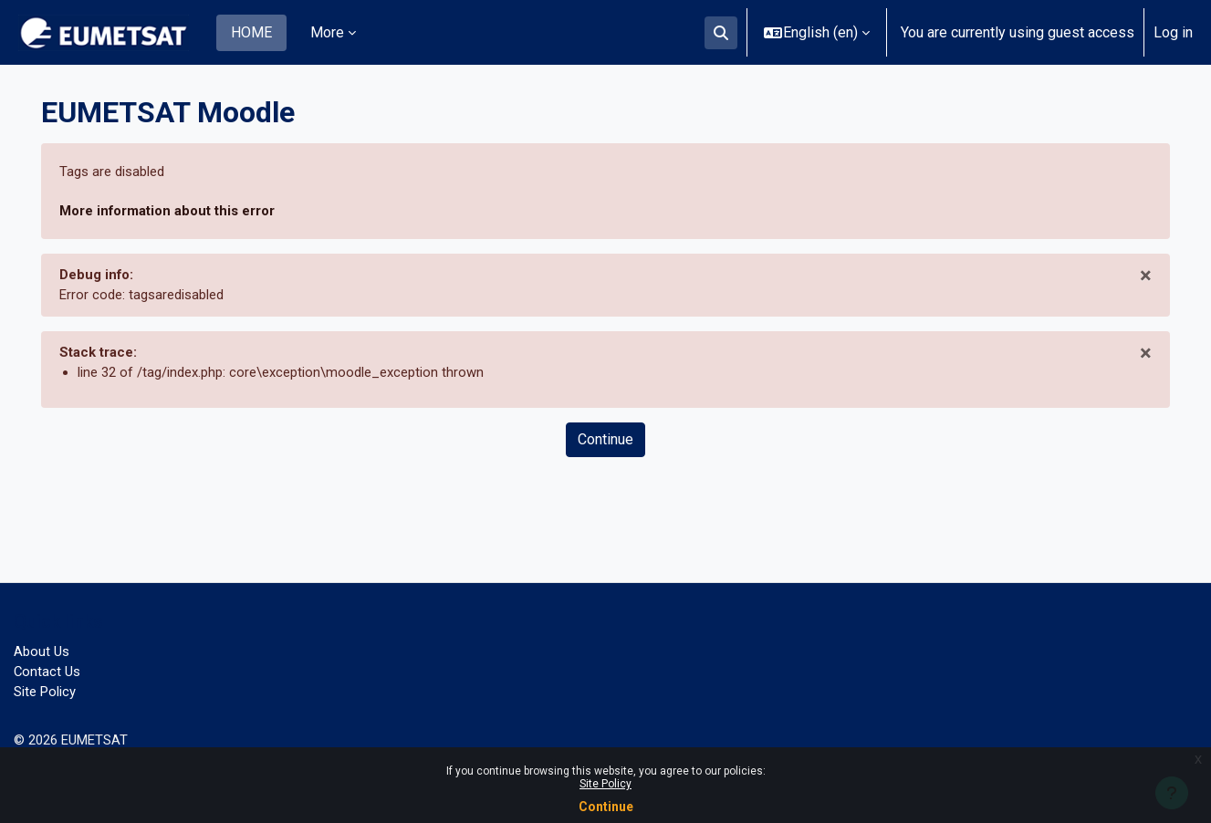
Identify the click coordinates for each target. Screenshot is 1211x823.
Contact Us (48, 667)
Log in (1173, 32)
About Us (43, 645)
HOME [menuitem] (251, 32)
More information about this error (177, 212)
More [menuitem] (327, 32)
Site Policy (605, 783)
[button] (721, 32)
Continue (606, 806)
